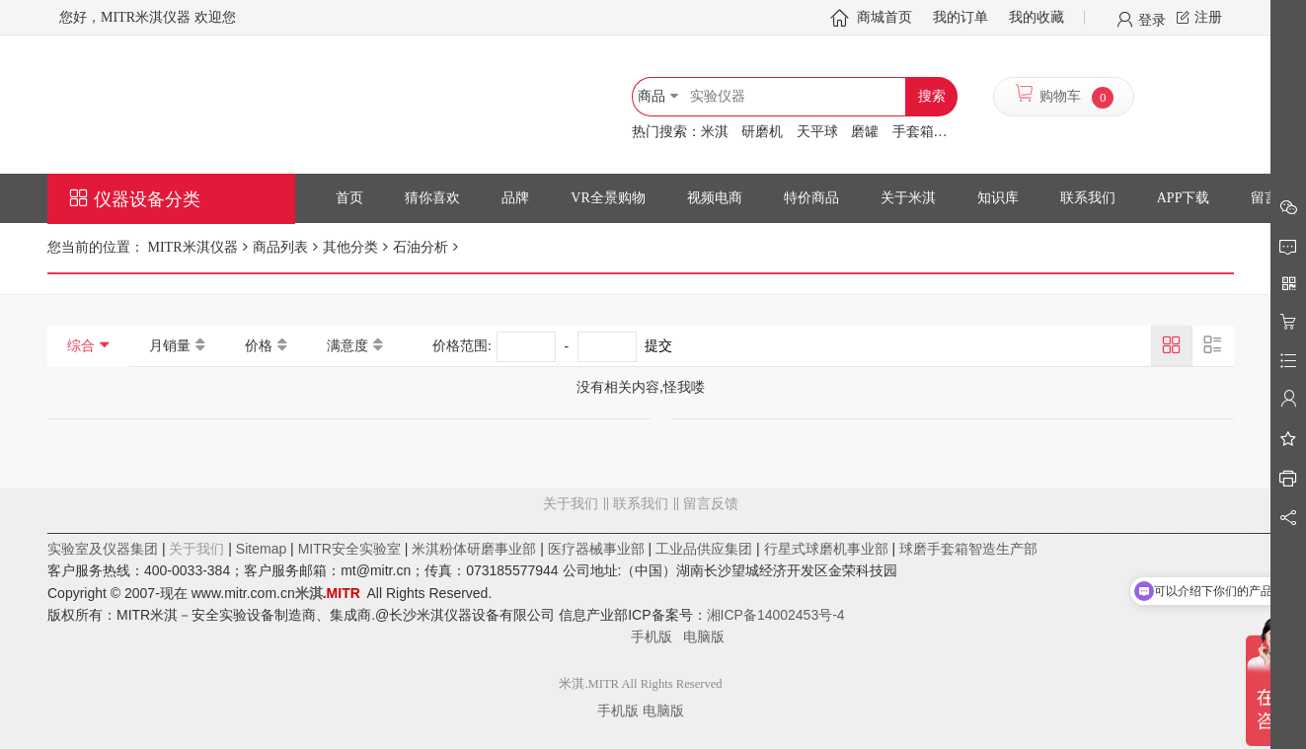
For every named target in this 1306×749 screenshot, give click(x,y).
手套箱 (913, 131)
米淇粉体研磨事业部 (474, 549)
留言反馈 (640, 583)
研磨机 (762, 131)
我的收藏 (1036, 17)
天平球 (817, 131)
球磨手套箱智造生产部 (968, 549)
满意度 (347, 345)
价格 (258, 345)
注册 (1208, 17)
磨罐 (865, 131)
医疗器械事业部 (596, 549)
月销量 (170, 345)
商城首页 (884, 17)
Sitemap (261, 549)
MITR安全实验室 (349, 549)
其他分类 (350, 247)
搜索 (932, 96)
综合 (81, 345)
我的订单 (960, 17)
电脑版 (704, 636)
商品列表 (280, 247)
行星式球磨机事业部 (826, 549)
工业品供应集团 (703, 549)
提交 (658, 345)
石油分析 (420, 247)
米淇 (715, 131)
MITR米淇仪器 (191, 247)
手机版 (657, 636)
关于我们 (570, 503)
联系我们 (640, 503)
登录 (1152, 19)
